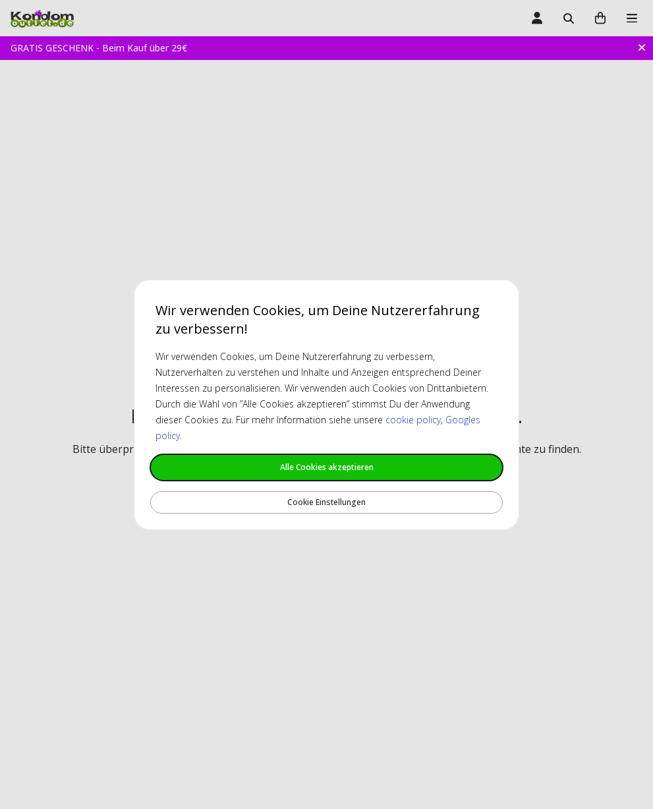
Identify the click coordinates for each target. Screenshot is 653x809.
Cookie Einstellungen (326, 502)
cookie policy (413, 419)
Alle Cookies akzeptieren (327, 467)
